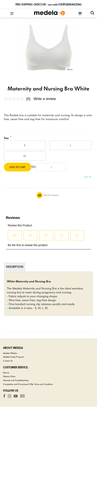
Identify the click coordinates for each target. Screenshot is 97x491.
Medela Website (10, 353)
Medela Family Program (13, 357)
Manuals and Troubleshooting (15, 380)
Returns (6, 372)
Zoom (70, 69)
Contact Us (8, 361)
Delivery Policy (9, 376)
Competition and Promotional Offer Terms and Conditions (28, 384)
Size (6, 138)
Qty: (33, 166)
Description (14, 267)
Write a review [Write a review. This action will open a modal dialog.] (45, 99)
